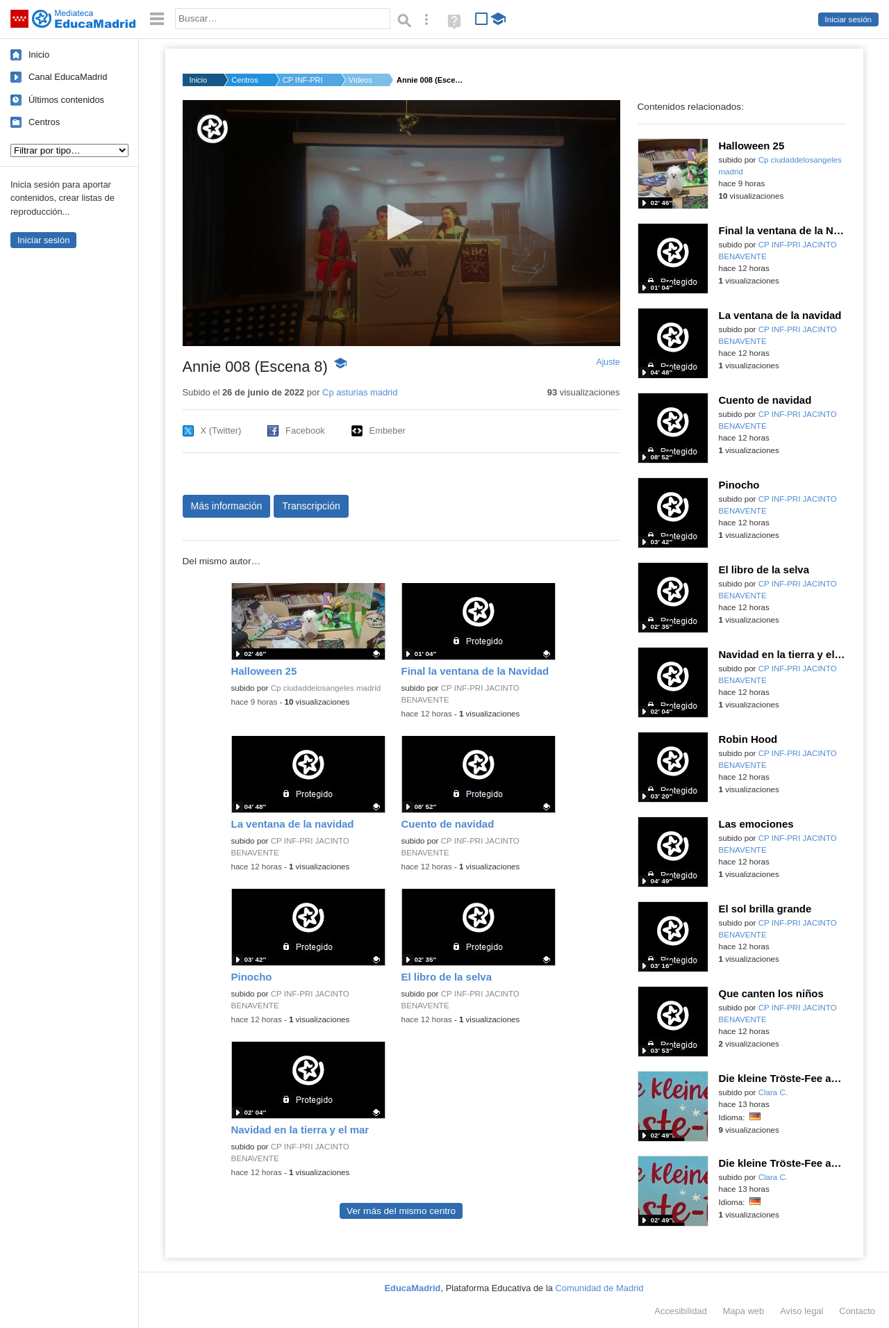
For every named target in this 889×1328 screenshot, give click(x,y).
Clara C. (773, 1092)
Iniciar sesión (848, 19)
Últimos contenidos (66, 100)
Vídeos (360, 80)
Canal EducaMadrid (67, 77)
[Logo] (213, 129)
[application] (401, 223)
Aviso (801, 1311)
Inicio (38, 54)
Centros (44, 122)
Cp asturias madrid (359, 392)
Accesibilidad (680, 1311)
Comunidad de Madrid (600, 1288)
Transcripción (311, 505)
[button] (401, 222)
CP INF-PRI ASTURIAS (303, 80)
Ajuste (608, 362)
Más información (227, 505)
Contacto (857, 1311)
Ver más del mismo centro (401, 1211)
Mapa (744, 1311)
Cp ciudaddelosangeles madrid (326, 688)
